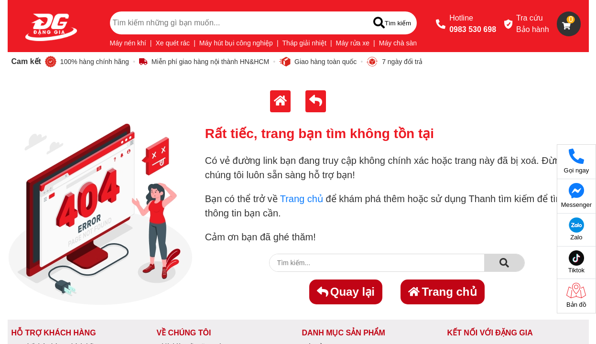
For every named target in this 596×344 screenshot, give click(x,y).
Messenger (576, 195)
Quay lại (346, 291)
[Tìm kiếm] (392, 22)
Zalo (576, 229)
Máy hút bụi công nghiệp (236, 43)
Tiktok (576, 262)
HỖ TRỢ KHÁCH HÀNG (53, 333)
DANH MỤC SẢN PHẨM (343, 333)
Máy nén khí (128, 43)
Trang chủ (301, 199)
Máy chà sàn (398, 43)
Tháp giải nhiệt (304, 43)
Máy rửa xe (352, 43)
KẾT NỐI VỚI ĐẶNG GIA (490, 333)
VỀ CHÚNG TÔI (184, 333)
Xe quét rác (173, 43)
